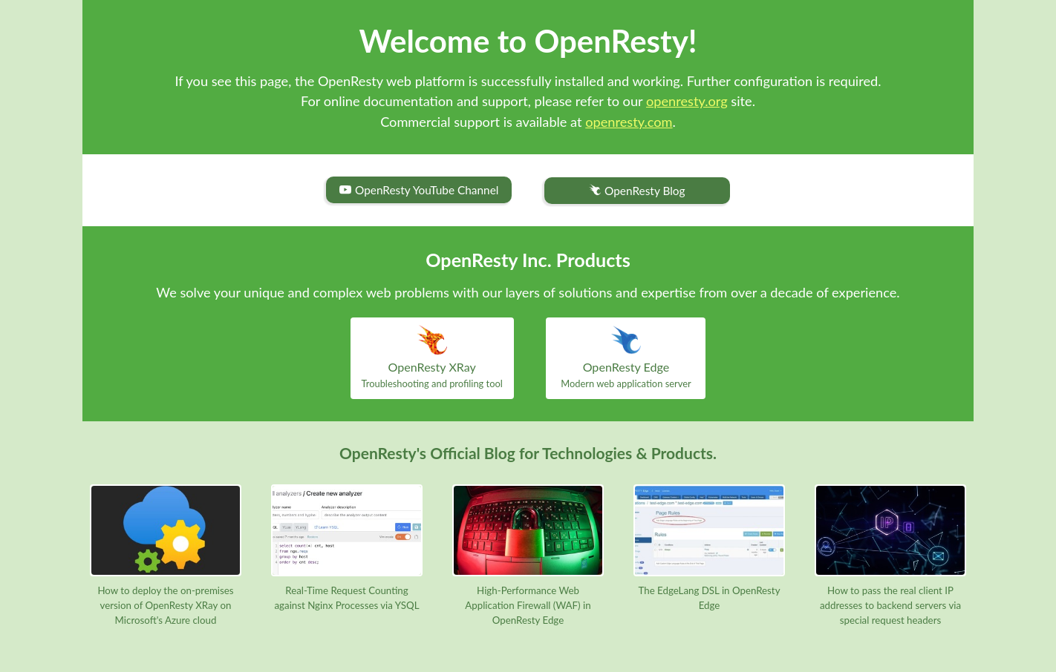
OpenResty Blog (637, 191)
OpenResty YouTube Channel (418, 190)
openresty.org (687, 101)
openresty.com (628, 121)
